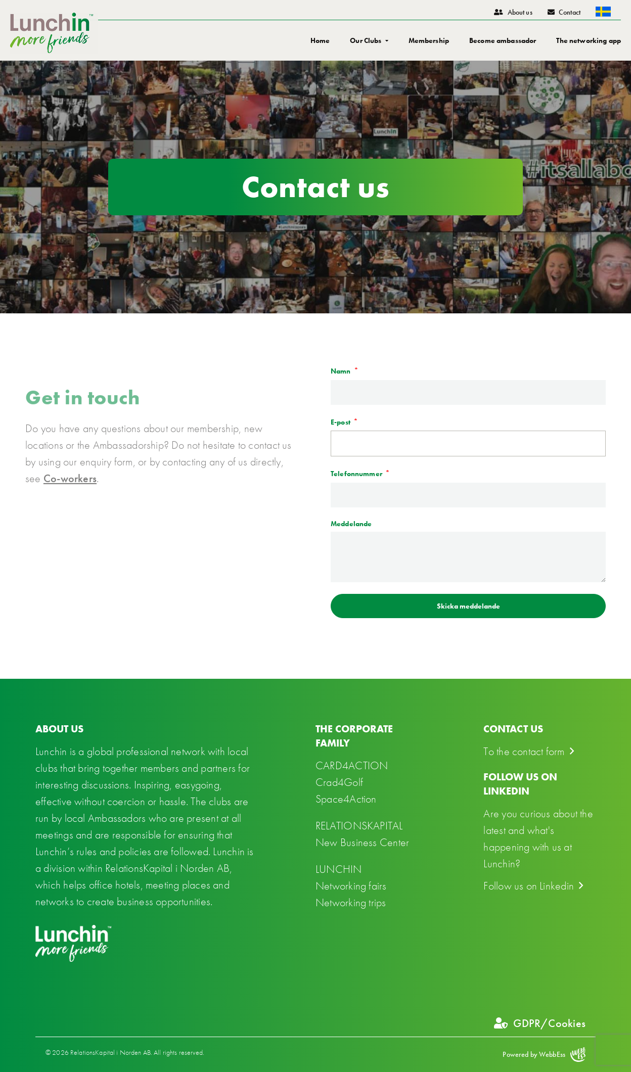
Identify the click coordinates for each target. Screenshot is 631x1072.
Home (320, 40)
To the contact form (523, 751)
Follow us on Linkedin (528, 885)
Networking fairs (351, 885)
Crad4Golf (339, 782)
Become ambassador (502, 40)
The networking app (588, 40)
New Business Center (362, 842)
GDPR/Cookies (539, 1023)
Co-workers (70, 506)
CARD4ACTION (352, 765)
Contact (564, 12)
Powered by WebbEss (544, 1054)
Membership (429, 40)
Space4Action (346, 798)
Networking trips (351, 902)
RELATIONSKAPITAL (359, 825)
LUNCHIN (339, 869)
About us (513, 12)
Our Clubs (365, 40)
